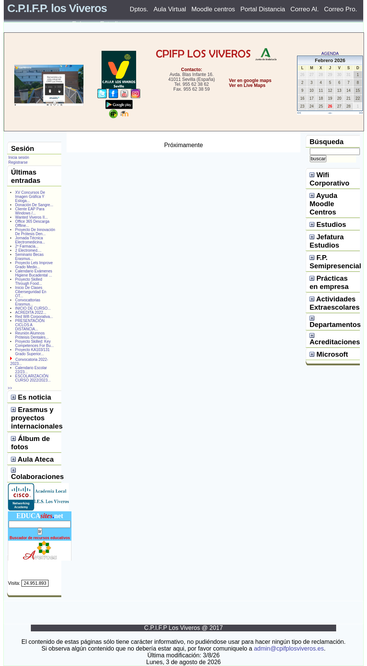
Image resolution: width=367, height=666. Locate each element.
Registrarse (17, 162)
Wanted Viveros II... (31, 217)
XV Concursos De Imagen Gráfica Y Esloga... (30, 196)
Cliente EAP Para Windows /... (29, 211)
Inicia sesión (18, 157)
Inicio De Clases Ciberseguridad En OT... (30, 292)
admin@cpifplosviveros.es (289, 648)
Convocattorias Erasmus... (27, 302)
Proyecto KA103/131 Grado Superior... (32, 352)
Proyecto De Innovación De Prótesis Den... (35, 232)
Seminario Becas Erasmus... (29, 256)
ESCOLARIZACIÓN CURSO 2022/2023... (33, 378)
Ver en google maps (250, 80)
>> (361, 113)
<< (299, 113)
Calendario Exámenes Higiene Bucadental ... (33, 273)
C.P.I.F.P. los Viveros (57, 8)
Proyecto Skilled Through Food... (28, 281)
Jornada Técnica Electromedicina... (30, 240)
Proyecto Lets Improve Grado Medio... (34, 265)
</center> (225, 113)
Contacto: (191, 69)
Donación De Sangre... (34, 205)
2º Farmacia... (26, 246)
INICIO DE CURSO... (32, 308)
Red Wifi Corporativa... (34, 317)
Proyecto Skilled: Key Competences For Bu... (34, 343)
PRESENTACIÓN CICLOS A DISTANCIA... (29, 325)
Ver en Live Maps (247, 85)
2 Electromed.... (28, 250)
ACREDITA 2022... (30, 312)
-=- (330, 113)
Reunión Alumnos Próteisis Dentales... (32, 335)
